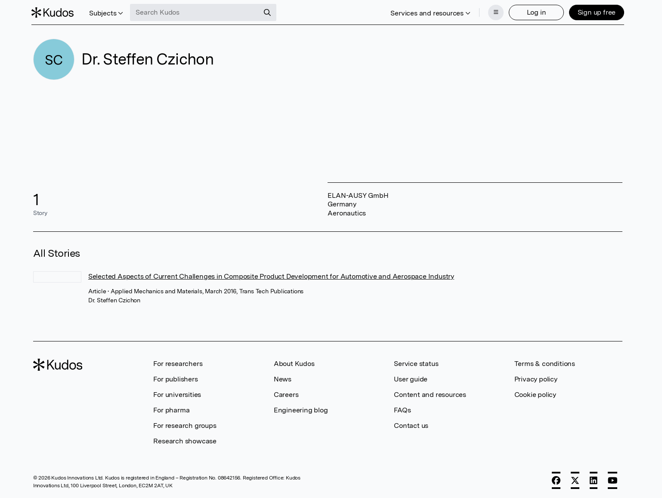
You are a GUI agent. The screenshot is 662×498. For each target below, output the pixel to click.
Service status (416, 363)
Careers (286, 394)
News (282, 378)
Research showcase (185, 440)
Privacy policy (535, 378)
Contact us (411, 425)
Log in (534, 12)
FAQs (402, 409)
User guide (410, 378)
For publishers (175, 378)
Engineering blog (301, 409)
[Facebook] (556, 479)
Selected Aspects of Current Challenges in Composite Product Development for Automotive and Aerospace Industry (271, 275)
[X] (575, 479)
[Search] (269, 12)
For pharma (171, 409)
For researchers (177, 363)
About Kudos (294, 363)
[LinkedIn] (593, 479)
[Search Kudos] (196, 12)
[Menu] (494, 12)
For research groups (184, 425)
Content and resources (430, 394)
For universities (177, 394)
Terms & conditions (544, 363)
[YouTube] (613, 479)
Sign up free (595, 12)
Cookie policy (535, 394)
